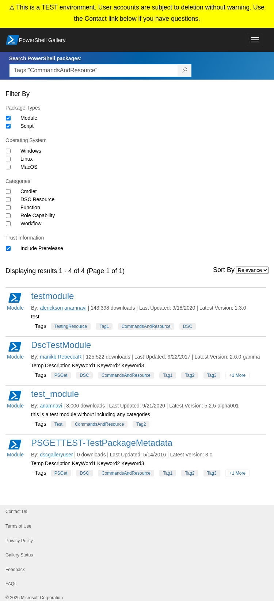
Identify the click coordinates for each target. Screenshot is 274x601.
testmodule (52, 296)
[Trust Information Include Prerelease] (8, 248)
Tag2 (189, 375)
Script (27, 126)
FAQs (10, 583)
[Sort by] (252, 270)
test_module (55, 394)
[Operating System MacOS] (8, 167)
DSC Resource (37, 199)
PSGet (60, 375)
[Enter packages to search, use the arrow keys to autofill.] (93, 70)
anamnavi (75, 308)
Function (30, 207)
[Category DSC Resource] (8, 199)
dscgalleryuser (56, 455)
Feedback (15, 569)
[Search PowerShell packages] (185, 70)
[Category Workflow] (8, 223)
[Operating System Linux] (8, 159)
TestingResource (70, 326)
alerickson (51, 308)
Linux (26, 159)
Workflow (30, 223)
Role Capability (37, 215)
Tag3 (212, 375)
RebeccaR (69, 357)
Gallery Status (19, 555)
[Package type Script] (8, 126)
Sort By (224, 269)
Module (28, 118)
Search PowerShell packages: (45, 58)
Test (58, 424)
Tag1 (104, 326)
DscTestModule (61, 345)
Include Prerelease (41, 248)
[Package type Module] (8, 118)
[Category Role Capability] (8, 215)
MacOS (29, 167)
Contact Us (16, 511)
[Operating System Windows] (8, 151)
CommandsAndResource (146, 326)
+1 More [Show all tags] (237, 375)
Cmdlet (28, 191)
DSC (187, 326)
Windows (30, 151)
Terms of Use (18, 526)
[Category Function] (8, 207)
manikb (48, 357)
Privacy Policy (19, 540)
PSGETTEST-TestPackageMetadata (101, 443)
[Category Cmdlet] (8, 191)
